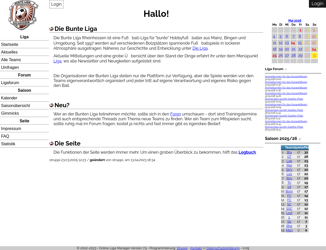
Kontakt (196, 248)
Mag (289, 230)
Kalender (9, 98)
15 (300, 43)
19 (281, 49)
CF (289, 157)
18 (275, 49)
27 (287, 55)
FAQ (5, 136)
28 (293, 55)
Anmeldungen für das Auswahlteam (286, 76)
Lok (289, 161)
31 (314, 55)
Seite (24, 121)
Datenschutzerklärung (223, 248)
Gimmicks (10, 113)
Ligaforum (10, 83)
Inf (289, 187)
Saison (24, 90)
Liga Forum (274, 69)
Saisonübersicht (15, 105)
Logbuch (247, 152)
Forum (24, 75)
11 (274, 43)
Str (289, 221)
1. (289, 217)
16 (307, 43)
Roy (289, 178)
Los (289, 174)
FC (289, 196)
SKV (289, 170)
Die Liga (200, 48)
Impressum (11, 128)
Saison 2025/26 (281, 138)
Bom (289, 191)
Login (56, 4)
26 (281, 55)
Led (289, 213)
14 (293, 43)
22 (300, 49)
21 (293, 49)
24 (314, 49)
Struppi (182, 248)
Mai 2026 (294, 20)
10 (314, 36)
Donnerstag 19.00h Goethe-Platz (284, 98)
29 (300, 55)
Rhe (289, 226)
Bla (289, 152)
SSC (289, 208)
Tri (289, 183)
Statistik (8, 144)
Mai (289, 165)
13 (287, 43)
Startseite (9, 44)
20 (287, 49)
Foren (175, 114)
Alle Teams (11, 60)
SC (289, 204)
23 (307, 49)
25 (275, 55)
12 (280, 43)
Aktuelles (9, 52)
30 (307, 55)
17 (314, 43)
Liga (24, 37)
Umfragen (10, 67)
